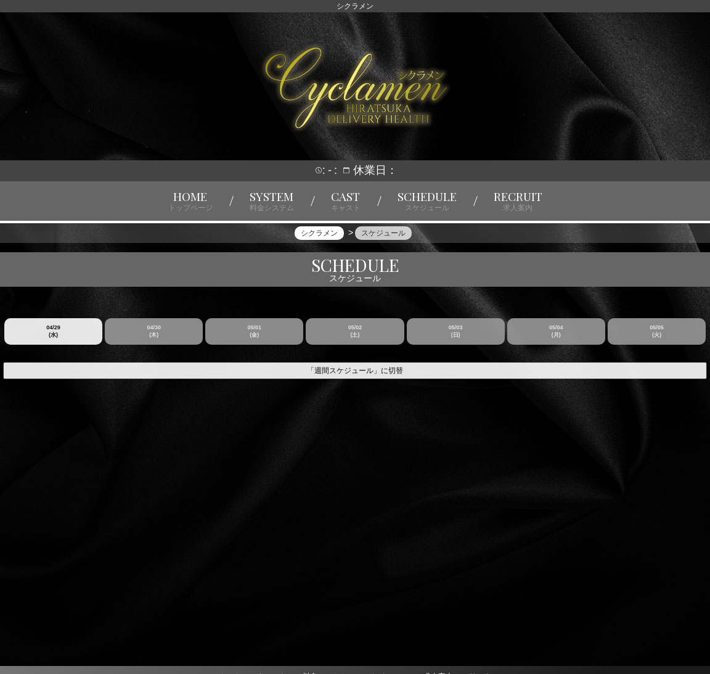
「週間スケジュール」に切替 (355, 378)
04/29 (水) (53, 339)
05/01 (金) (255, 339)
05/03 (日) (456, 339)
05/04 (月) (556, 339)
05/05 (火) (657, 339)
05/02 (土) (355, 339)
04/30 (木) (154, 339)
